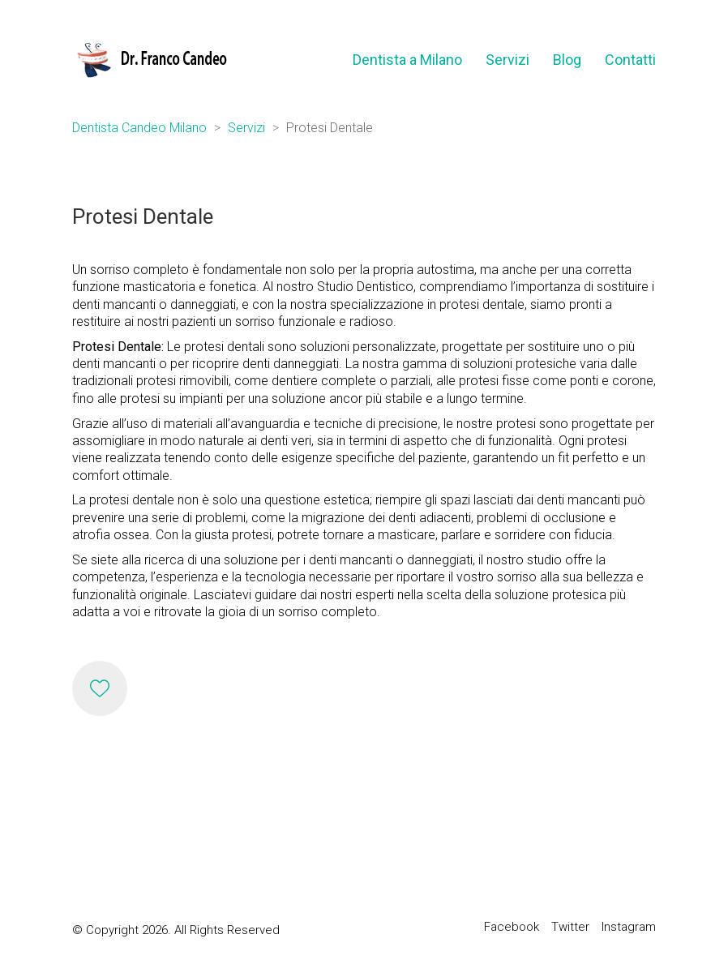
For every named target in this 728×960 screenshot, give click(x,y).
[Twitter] (570, 927)
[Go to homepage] (150, 60)
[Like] (99, 688)
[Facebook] (511, 927)
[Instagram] (629, 927)
